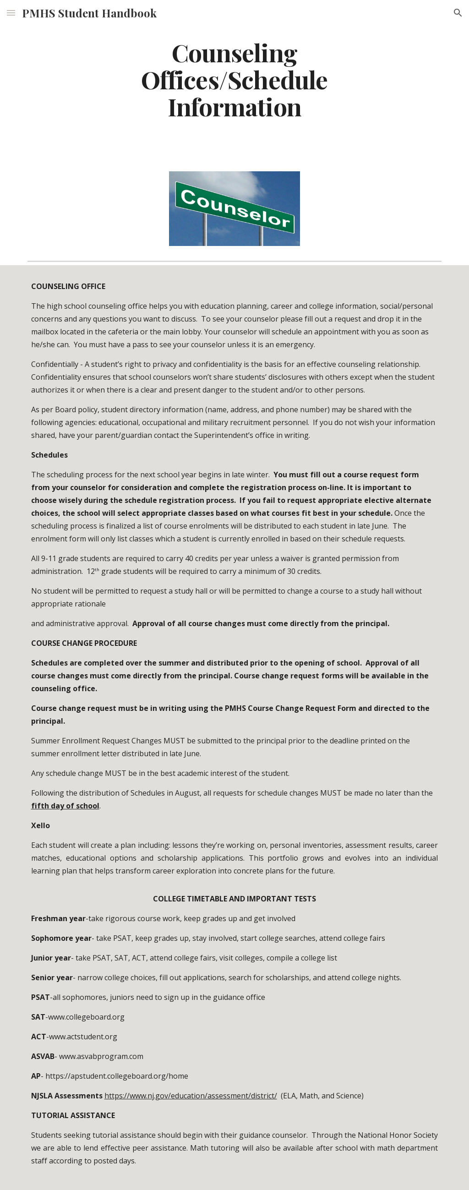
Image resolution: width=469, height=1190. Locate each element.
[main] (234, 83)
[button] (11, 12)
